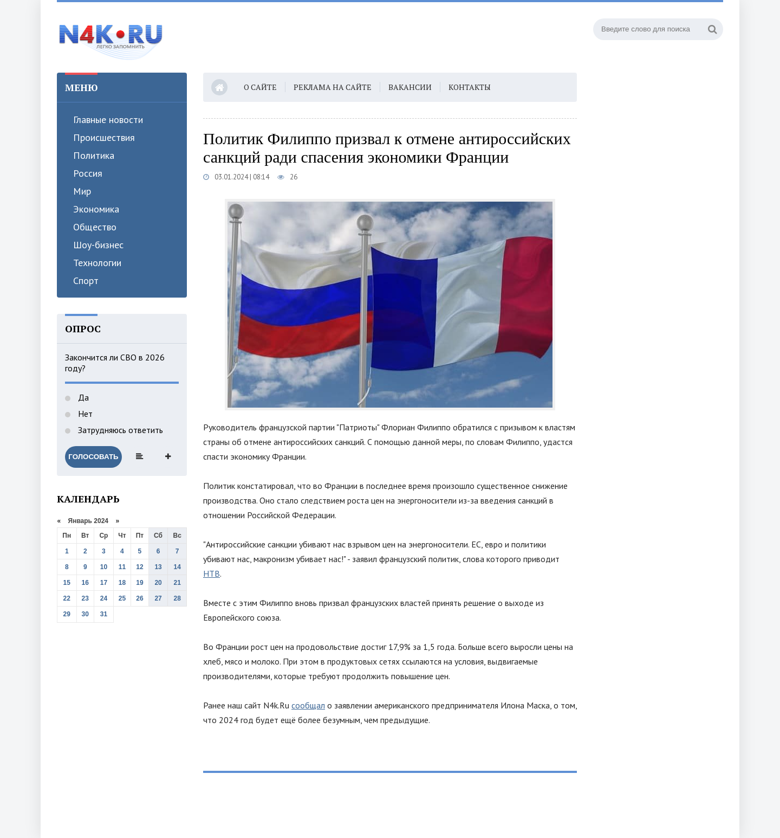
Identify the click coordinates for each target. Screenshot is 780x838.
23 (85, 598)
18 (122, 582)
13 (157, 567)
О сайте (260, 87)
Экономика (96, 209)
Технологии (97, 262)
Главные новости (108, 119)
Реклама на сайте (333, 87)
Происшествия (104, 137)
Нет (84, 413)
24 (103, 598)
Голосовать (93, 457)
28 (177, 598)
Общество (94, 227)
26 (139, 598)
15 (66, 582)
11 (122, 567)
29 (66, 614)
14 (177, 567)
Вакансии (410, 87)
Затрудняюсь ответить (119, 429)
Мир (82, 191)
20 (157, 582)
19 (139, 582)
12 (139, 567)
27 (157, 598)
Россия (87, 173)
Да (82, 397)
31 (103, 614)
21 (177, 582)
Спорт (86, 280)
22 (66, 598)
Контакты (469, 87)
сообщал (308, 705)
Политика (93, 155)
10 (103, 567)
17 (103, 582)
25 (122, 598)
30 (85, 614)
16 (85, 582)
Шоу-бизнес (98, 244)
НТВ (211, 573)
